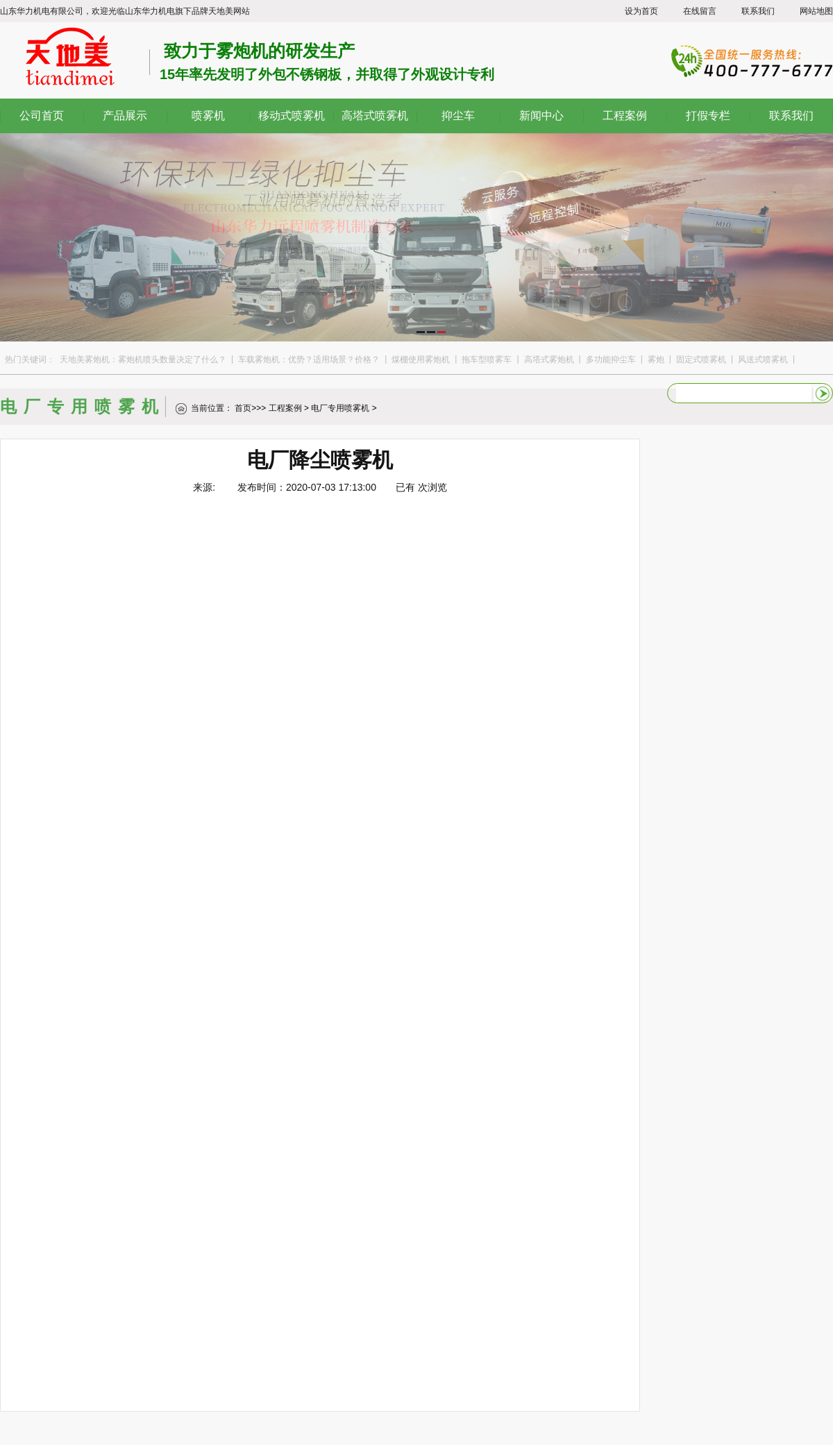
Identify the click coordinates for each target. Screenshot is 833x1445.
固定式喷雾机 (701, 359)
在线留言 (699, 11)
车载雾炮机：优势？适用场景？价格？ (309, 359)
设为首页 (641, 11)
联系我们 (758, 11)
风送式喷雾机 (763, 359)
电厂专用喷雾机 (340, 408)
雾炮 (656, 359)
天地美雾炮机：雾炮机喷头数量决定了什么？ (143, 359)
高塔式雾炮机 (549, 359)
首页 (243, 408)
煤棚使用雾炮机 (421, 359)
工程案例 (285, 408)
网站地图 (816, 11)
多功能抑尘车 (611, 359)
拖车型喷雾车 (487, 359)
